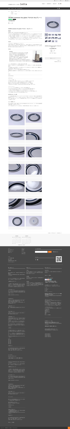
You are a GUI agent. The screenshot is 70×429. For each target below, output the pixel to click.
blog (15, 8)
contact (12, 8)
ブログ (9, 256)
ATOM (11, 259)
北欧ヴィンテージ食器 (14, 11)
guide (9, 8)
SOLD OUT (52, 58)
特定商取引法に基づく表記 (57, 61)
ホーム (9, 11)
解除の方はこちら (55, 251)
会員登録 (67, 0)
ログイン (62, 0)
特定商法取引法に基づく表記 (12, 260)
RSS (8, 259)
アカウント (56, 0)
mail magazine (19, 8)
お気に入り (53, 51)
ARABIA (12, 12)
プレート (19, 11)
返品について (59, 60)
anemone (16, 13)
